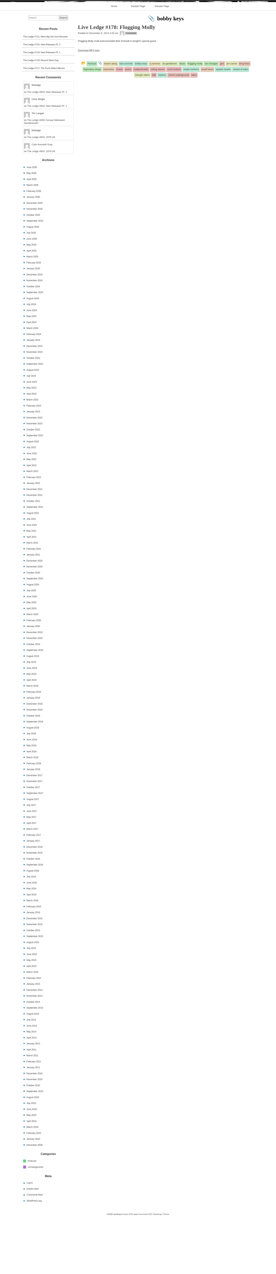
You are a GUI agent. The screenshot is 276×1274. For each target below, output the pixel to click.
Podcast (32, 1217)
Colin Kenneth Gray (42, 201)
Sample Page (138, 62)
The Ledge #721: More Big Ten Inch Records (45, 93)
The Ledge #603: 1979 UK (41, 193)
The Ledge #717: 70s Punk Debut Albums (44, 124)
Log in (30, 1239)
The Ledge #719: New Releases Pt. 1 (41, 108)
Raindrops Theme (161, 1271)
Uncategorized (35, 1223)
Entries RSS (127, 1271)
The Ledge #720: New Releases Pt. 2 (41, 101)
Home (114, 62)
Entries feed (33, 1245)
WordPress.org (34, 1257)
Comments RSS (145, 1271)
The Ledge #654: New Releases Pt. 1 (47, 148)
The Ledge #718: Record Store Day (41, 116)
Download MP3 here (89, 106)
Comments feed (35, 1251)
